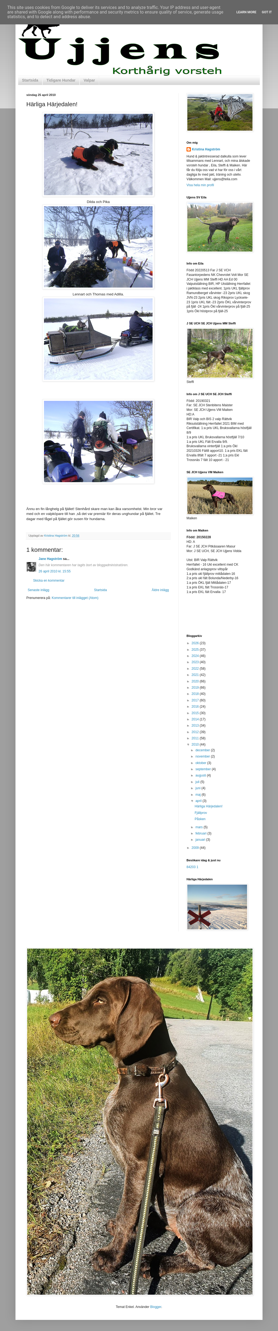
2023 (196, 662)
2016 (196, 706)
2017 (196, 700)
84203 (191, 867)
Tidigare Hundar (60, 80)
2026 (196, 643)
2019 (196, 687)
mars (199, 827)
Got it (267, 12)
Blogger (155, 1307)
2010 (196, 744)
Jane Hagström (50, 559)
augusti (201, 775)
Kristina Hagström (206, 149)
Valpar (89, 80)
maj (198, 795)
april (199, 801)
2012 (196, 732)
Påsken (200, 819)
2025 (196, 650)
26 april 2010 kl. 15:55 (55, 571)
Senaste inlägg (38, 590)
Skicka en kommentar (48, 580)
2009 (196, 848)
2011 (196, 738)
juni (198, 788)
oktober (201, 763)
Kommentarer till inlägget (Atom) (75, 598)
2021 (196, 675)
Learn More (246, 12)
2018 (196, 694)
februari (201, 833)
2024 (196, 656)
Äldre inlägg (160, 590)
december (203, 750)
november (203, 756)
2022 (196, 669)
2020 (196, 681)
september (203, 769)
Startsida (30, 80)
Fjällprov (201, 813)
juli (197, 782)
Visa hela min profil (200, 185)
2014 (196, 719)
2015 (196, 713)
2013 (196, 725)
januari (200, 840)
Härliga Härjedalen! (209, 806)
